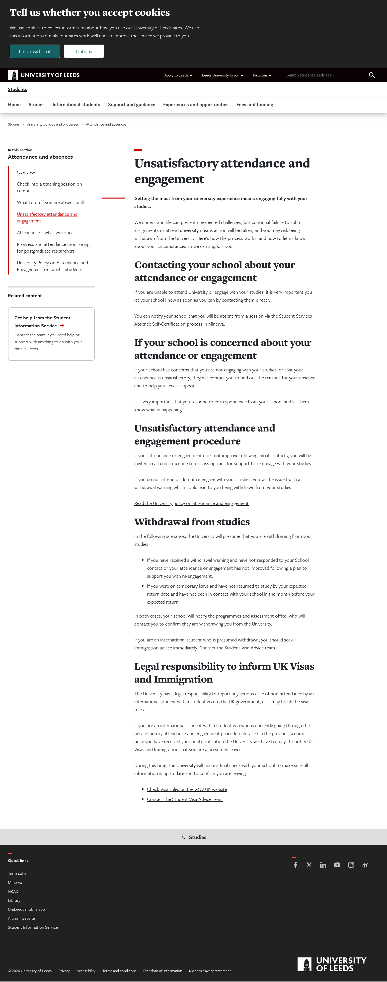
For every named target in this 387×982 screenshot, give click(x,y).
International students (76, 104)
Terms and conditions (119, 971)
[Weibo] (365, 866)
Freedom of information (162, 971)
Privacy (64, 971)
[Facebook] (295, 866)
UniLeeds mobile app (26, 910)
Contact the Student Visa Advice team (237, 648)
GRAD (13, 892)
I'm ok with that (35, 51)
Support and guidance (131, 104)
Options (84, 51)
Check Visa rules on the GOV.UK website (187, 789)
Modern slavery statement (210, 971)
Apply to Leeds (178, 75)
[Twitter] (309, 866)
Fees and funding (254, 104)
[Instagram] (351, 866)
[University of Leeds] (338, 965)
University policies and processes (53, 124)
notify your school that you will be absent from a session (207, 316)
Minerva (15, 883)
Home (14, 104)
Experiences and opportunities (196, 104)
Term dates (17, 874)
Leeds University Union (223, 75)
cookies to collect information (56, 27)
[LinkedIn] (323, 866)
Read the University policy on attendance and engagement (191, 503)
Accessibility (86, 971)
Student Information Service (33, 927)
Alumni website (21, 918)
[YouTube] (337, 866)
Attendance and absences (106, 124)
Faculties (262, 75)
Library (14, 901)
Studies (37, 104)
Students (17, 90)
